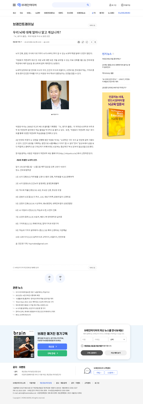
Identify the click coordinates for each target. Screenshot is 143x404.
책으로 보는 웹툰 (108, 73)
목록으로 (92, 25)
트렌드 (61, 13)
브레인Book (81, 13)
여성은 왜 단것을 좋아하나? (111, 59)
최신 (14, 13)
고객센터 (87, 383)
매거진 (102, 13)
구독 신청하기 (92, 353)
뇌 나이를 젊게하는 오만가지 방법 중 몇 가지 (31, 308)
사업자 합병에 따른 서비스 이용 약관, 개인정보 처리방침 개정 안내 (38, 374)
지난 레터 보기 (116, 353)
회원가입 (127, 5)
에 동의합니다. (98, 346)
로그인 (114, 5)
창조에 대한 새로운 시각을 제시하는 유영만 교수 (32, 305)
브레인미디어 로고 (26, 5)
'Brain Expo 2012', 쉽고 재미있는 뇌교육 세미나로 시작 (35, 302)
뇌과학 (37, 13)
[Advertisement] (55, 255)
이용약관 (32, 383)
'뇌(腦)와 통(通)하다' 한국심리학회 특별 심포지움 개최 (34, 298)
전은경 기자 (16, 42)
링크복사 (83, 42)
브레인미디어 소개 (19, 383)
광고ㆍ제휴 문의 (61, 383)
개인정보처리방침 (46, 383)
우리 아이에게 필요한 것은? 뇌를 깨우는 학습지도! (33, 292)
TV (95, 13)
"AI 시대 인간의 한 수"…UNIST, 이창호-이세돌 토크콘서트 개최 (116, 80)
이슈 (21, 13)
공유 (87, 42)
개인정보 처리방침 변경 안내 (27, 371)
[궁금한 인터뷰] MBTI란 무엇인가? (114, 87)
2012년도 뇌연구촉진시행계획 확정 (28, 295)
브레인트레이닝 (49, 13)
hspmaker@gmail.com (38, 243)
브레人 (29, 13)
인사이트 (70, 13)
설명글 (113, 54)
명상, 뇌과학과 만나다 (23, 315)
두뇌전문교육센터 (124, 13)
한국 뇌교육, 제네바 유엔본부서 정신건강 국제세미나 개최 (35, 311)
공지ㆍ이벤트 (75, 383)
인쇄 (79, 42)
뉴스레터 (111, 13)
